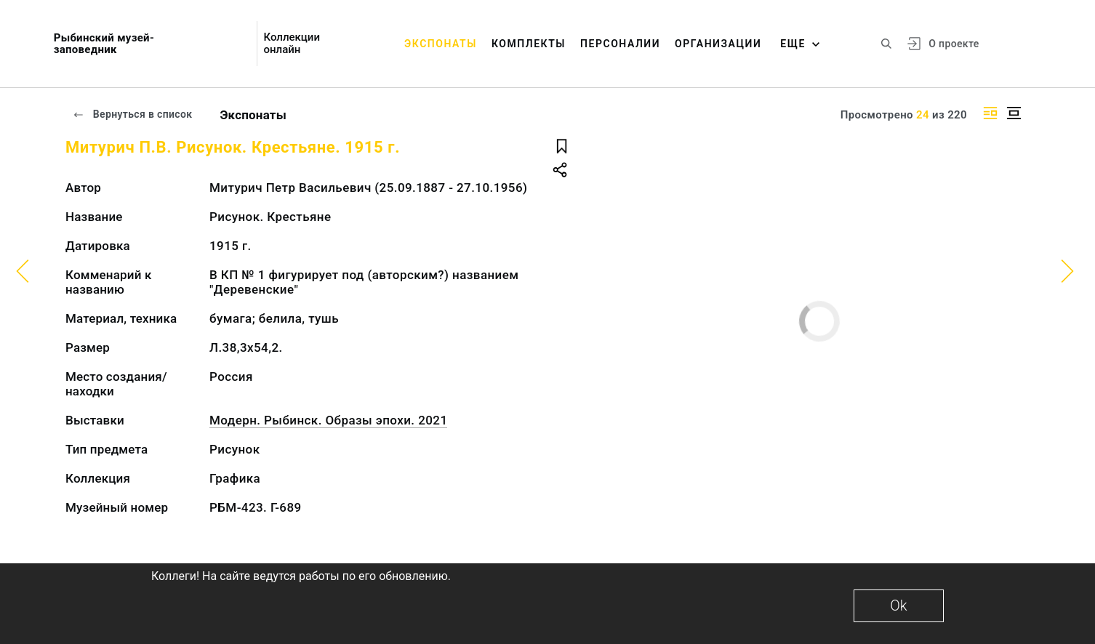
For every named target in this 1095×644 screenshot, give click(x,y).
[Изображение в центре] (1013, 113)
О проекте (953, 43)
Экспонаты (440, 43)
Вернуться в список (132, 114)
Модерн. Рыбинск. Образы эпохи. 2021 (328, 420)
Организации (718, 43)
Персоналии (620, 43)
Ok (898, 605)
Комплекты (529, 43)
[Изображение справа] (990, 113)
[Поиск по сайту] (886, 43)
